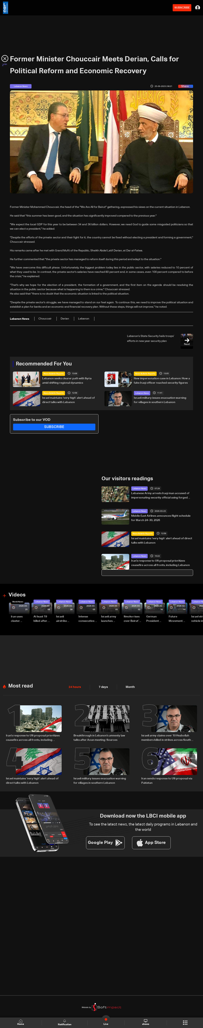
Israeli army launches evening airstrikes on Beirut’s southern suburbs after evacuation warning (110, 619)
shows (145, 1022)
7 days (102, 687)
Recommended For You (44, 364)
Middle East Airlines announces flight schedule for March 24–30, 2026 (161, 518)
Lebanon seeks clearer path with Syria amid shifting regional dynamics (67, 380)
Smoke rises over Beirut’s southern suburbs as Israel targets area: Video (132, 619)
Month (128, 687)
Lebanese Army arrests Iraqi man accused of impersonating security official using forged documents (160, 496)
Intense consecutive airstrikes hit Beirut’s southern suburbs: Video (86, 619)
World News (17, 602)
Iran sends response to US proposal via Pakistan (166, 780)
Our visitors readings (127, 478)
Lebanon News (142, 393)
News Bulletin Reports (54, 374)
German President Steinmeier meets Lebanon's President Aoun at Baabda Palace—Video (153, 619)
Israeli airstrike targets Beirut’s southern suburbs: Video (62, 619)
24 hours (74, 687)
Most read (20, 686)
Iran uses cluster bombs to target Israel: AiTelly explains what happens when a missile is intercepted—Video (20, 619)
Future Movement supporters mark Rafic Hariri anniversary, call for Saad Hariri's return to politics (178, 619)
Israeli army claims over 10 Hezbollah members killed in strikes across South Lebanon (166, 738)
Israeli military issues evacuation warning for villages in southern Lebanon (160, 399)
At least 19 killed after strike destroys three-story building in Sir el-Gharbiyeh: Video (42, 619)
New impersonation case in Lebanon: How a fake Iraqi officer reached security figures (162, 380)
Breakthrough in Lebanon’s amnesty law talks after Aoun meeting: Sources (99, 737)
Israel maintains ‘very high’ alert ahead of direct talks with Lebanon (68, 399)
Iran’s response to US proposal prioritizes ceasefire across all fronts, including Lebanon (160, 563)
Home (21, 1022)
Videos (17, 595)
